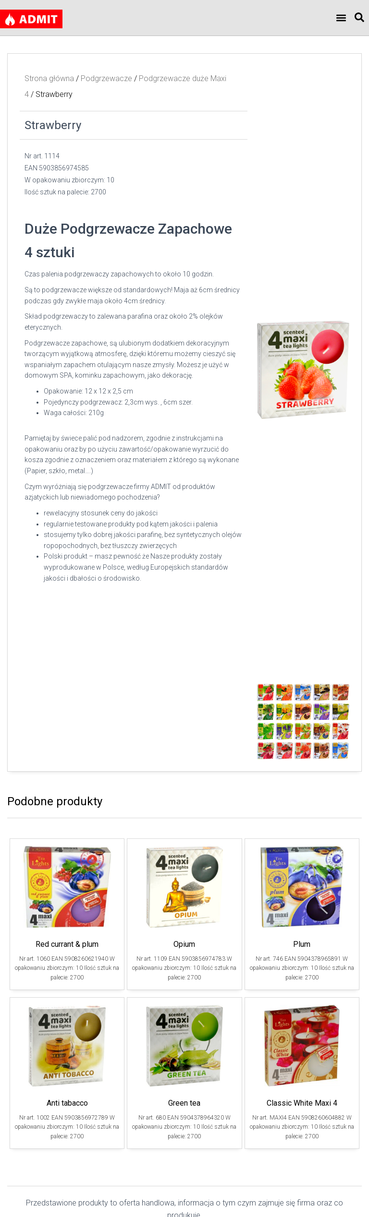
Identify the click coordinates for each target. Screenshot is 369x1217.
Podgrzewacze (106, 78)
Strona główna (49, 78)
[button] (341, 18)
